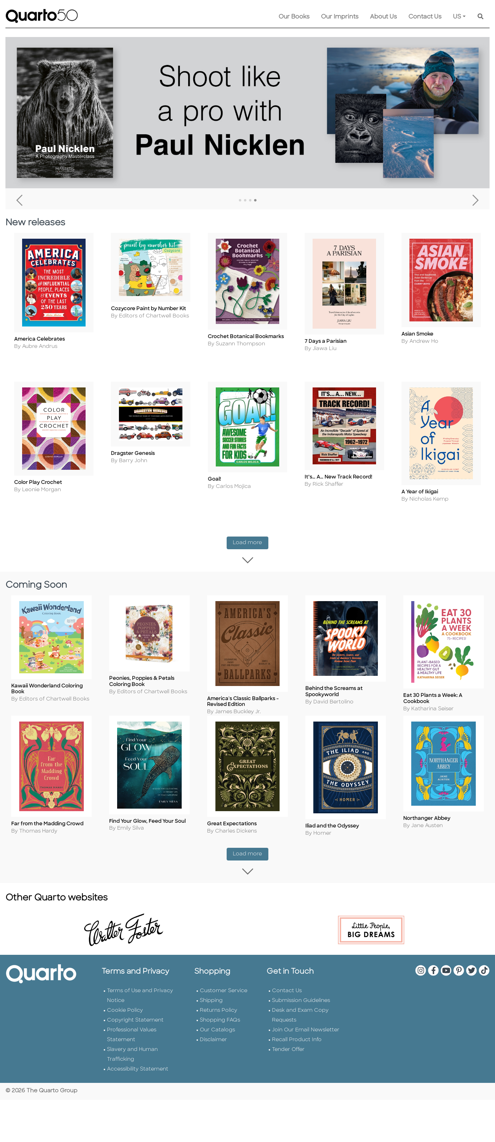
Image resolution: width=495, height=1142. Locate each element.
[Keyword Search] (480, 17)
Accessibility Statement (137, 1081)
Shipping (211, 1012)
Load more (250, 550)
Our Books (294, 17)
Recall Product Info (297, 1051)
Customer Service (223, 1002)
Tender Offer (288, 1061)
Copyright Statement (135, 1032)
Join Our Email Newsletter (305, 1041)
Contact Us (424, 17)
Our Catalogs (217, 1041)
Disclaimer (213, 1051)
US (457, 17)
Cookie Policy (125, 1022)
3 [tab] (250, 200)
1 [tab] (240, 200)
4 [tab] (255, 200)
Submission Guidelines (301, 1012)
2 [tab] (245, 200)
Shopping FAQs (220, 1032)
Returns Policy (218, 1022)
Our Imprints (339, 17)
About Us (383, 17)
